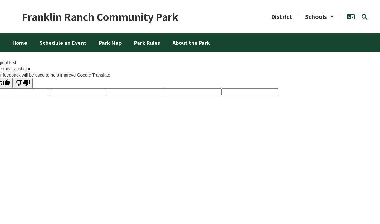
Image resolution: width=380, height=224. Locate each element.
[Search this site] (364, 17)
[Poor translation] (23, 83)
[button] (319, 17)
